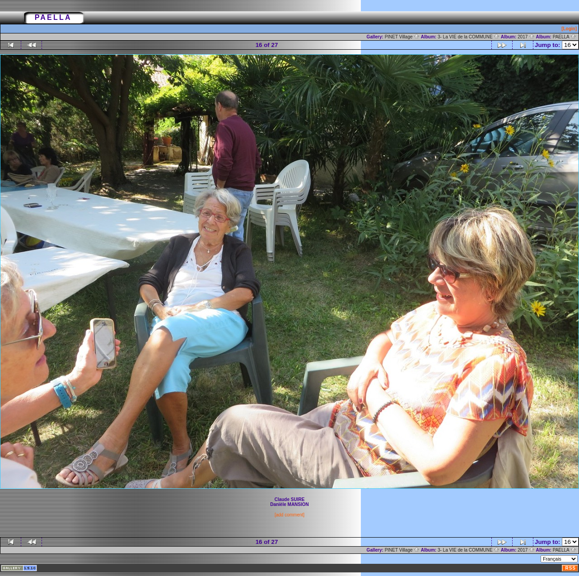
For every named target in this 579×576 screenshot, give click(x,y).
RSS (570, 568)
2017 (526, 36)
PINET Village (402, 36)
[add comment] (289, 514)
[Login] (569, 28)
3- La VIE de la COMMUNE (469, 36)
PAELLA (564, 36)
